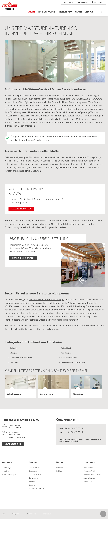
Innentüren (6, 471)
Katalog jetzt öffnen (21, 209)
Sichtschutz (33, 471)
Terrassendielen (34, 467)
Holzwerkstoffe (61, 467)
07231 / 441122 (67, 2)
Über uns (89, 12)
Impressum (47, 514)
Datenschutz (31, 514)
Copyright (15, 514)
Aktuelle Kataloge (90, 478)
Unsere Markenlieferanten (93, 474)
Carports (32, 485)
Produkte (31, 12)
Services (78, 12)
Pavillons (32, 481)
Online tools (88, 481)
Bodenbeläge (6, 467)
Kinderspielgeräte (35, 474)
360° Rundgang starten (23, 258)
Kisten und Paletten (47, 12)
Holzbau (59, 471)
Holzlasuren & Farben (36, 488)
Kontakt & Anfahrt (97, 2)
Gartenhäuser (34, 478)
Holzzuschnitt (65, 12)
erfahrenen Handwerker (67, 309)
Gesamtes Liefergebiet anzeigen (73, 362)
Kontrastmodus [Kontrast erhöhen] (83, 2)
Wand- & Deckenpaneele (10, 474)
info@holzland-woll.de (17, 437)
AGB (3, 514)
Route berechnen (13, 444)
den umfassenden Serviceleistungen (46, 299)
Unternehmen (89, 467)
